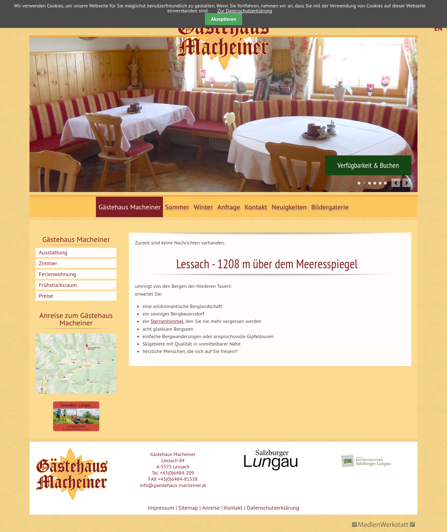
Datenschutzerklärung (272, 507)
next (406, 182)
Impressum (161, 507)
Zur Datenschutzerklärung (244, 10)
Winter (203, 207)
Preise (46, 295)
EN (438, 28)
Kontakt (256, 207)
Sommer (177, 207)
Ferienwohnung (57, 274)
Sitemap (188, 507)
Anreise (211, 507)
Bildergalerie (330, 207)
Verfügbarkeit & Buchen (368, 165)
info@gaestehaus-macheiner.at (173, 485)
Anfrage (228, 207)
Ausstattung (53, 252)
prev (395, 182)
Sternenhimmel (167, 321)
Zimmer (48, 263)
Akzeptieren (223, 19)
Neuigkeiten (289, 207)
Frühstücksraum (58, 284)
